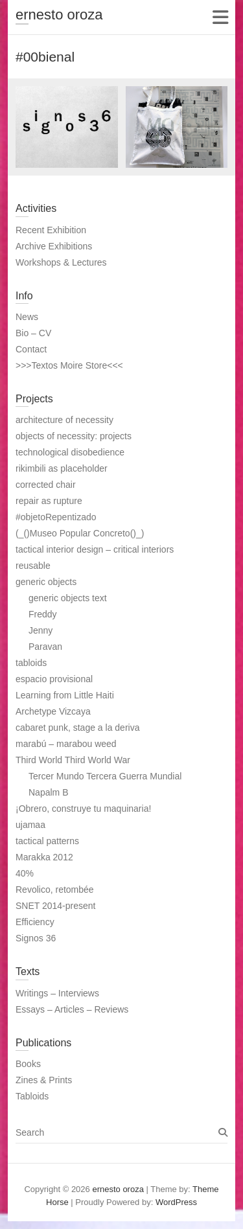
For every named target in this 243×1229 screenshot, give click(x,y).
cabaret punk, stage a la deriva (77, 727)
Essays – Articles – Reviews (72, 1009)
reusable (33, 565)
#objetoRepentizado (56, 517)
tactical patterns (47, 841)
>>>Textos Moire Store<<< (69, 365)
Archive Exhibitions (54, 246)
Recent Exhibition (51, 230)
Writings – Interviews (57, 993)
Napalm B (48, 792)
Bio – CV (33, 333)
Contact (31, 349)
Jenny (40, 630)
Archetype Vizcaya (53, 711)
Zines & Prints (44, 1080)
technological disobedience (70, 452)
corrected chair (46, 484)
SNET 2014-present (55, 906)
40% (25, 873)
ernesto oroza (59, 14)
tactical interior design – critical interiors (95, 549)
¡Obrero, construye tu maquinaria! (83, 808)
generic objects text (68, 598)
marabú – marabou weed (66, 744)
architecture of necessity (64, 420)
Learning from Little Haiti (65, 695)
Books (28, 1064)
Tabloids (32, 1096)
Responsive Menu (220, 17)
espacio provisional (54, 679)
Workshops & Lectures (61, 262)
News (27, 317)
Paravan (45, 646)
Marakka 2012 (44, 857)
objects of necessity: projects (74, 436)
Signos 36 (36, 938)
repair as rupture (49, 501)
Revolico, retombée (55, 889)
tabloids (31, 663)
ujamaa (30, 825)
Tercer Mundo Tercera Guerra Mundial (105, 776)
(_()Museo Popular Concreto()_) (80, 533)
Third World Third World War (73, 760)
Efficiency (35, 922)
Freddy (43, 614)
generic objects (46, 582)
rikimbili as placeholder (62, 468)
